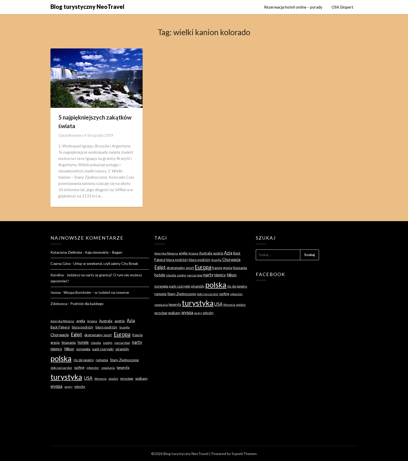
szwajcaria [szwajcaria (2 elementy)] (108, 367)
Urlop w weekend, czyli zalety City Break (105, 263)
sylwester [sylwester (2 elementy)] (92, 367)
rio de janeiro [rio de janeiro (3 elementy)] (84, 360)
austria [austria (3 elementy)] (119, 321)
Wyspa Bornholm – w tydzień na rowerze (96, 292)
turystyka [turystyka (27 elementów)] (66, 376)
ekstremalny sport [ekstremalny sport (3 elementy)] (98, 335)
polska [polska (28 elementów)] (61, 358)
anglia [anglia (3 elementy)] (80, 321)
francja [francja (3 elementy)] (137, 335)
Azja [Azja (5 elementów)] (131, 320)
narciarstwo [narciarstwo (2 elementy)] (122, 342)
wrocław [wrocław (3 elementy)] (126, 378)
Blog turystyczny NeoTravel (87, 6)
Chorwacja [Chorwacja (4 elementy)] (59, 334)
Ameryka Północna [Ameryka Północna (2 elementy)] (62, 321)
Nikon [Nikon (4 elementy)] (69, 348)
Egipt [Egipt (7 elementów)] (76, 334)
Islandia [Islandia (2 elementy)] (96, 342)
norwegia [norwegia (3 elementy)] (83, 349)
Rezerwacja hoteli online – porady (293, 7)
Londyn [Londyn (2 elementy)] (107, 342)
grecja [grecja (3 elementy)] (55, 342)
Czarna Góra (60, 263)
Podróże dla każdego (87, 303)
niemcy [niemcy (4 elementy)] (56, 348)
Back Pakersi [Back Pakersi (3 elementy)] (60, 327)
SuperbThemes (244, 453)
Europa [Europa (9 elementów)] (122, 334)
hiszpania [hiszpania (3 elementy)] (69, 342)
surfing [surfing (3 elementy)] (79, 367)
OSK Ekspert (342, 7)
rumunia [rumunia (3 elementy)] (102, 360)
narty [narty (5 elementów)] (137, 342)
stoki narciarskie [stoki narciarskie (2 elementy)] (61, 367)
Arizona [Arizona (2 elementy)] (92, 321)
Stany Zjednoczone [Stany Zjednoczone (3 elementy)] (124, 360)
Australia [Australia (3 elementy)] (105, 321)
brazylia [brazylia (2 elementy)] (124, 327)
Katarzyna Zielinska (66, 252)
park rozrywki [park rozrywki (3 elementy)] (102, 349)
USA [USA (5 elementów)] (88, 378)
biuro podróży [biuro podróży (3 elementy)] (106, 327)
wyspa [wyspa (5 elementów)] (56, 386)
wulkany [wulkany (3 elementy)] (141, 378)
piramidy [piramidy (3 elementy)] (122, 349)
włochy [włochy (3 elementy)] (79, 386)
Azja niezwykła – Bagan (103, 252)
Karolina (57, 275)
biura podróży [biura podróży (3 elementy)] (82, 327)
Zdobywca (58, 303)
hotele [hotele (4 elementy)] (83, 342)
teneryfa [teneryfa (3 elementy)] (123, 367)
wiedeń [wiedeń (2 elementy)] (113, 378)
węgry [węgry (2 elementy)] (68, 386)
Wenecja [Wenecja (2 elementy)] (100, 378)
